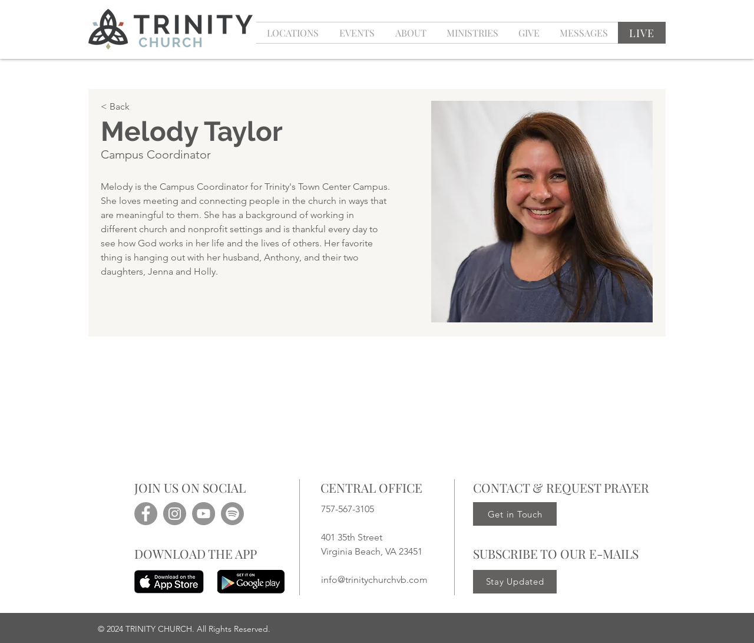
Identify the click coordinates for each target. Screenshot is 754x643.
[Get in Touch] (515, 514)
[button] (357, 32)
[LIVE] (642, 33)
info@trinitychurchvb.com (374, 579)
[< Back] (163, 107)
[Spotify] (232, 513)
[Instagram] (174, 513)
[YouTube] (203, 513)
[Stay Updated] (515, 581)
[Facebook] (145, 513)
